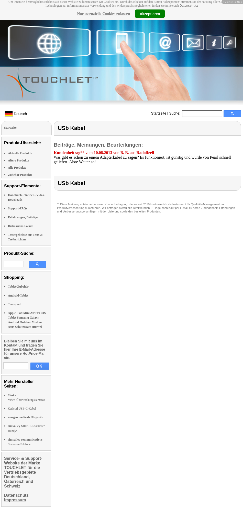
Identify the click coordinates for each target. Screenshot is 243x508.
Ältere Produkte (18, 160)
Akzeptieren (150, 14)
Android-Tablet (18, 295)
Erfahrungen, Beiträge (23, 217)
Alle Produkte (17, 167)
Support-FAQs (17, 208)
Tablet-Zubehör (18, 286)
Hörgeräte (25, 417)
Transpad (14, 304)
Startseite (158, 113)
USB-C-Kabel (22, 408)
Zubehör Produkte (20, 175)
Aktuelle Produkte (20, 153)
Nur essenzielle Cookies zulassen (103, 14)
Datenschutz (189, 5)
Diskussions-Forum (20, 226)
